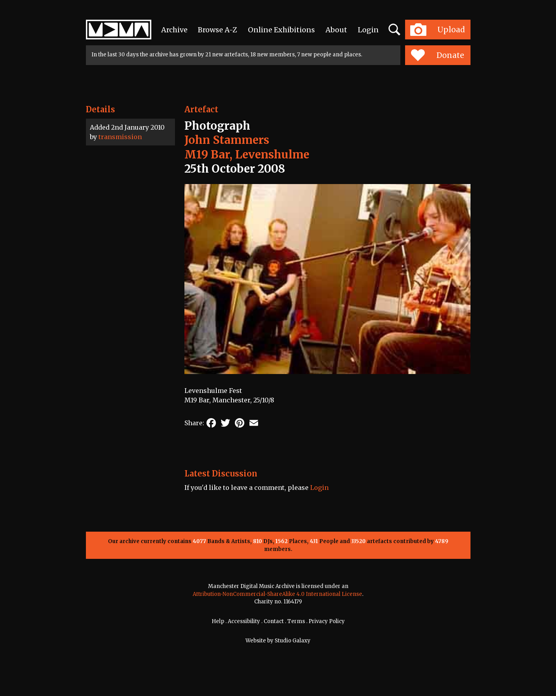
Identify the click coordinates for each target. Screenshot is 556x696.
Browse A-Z (217, 29)
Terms (296, 621)
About (336, 29)
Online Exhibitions (281, 29)
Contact (274, 621)
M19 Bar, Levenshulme (246, 154)
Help (218, 621)
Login (368, 29)
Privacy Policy (327, 621)
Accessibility (244, 621)
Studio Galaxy (293, 640)
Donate (437, 55)
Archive (174, 29)
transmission (120, 137)
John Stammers (226, 140)
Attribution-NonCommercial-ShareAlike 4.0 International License (277, 594)
